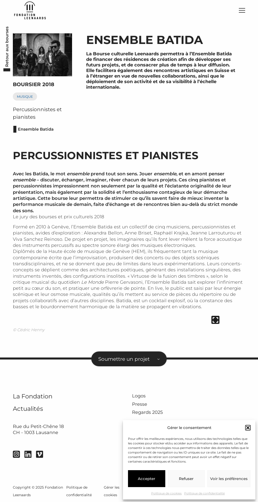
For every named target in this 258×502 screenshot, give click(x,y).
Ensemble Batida (36, 129)
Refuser (186, 478)
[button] (247, 427)
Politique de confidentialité (204, 493)
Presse (139, 404)
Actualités (28, 408)
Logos (139, 396)
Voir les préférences (229, 478)
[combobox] (129, 359)
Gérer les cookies (111, 491)
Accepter (146, 478)
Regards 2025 (147, 412)
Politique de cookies (166, 493)
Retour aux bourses (7, 46)
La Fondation (32, 396)
